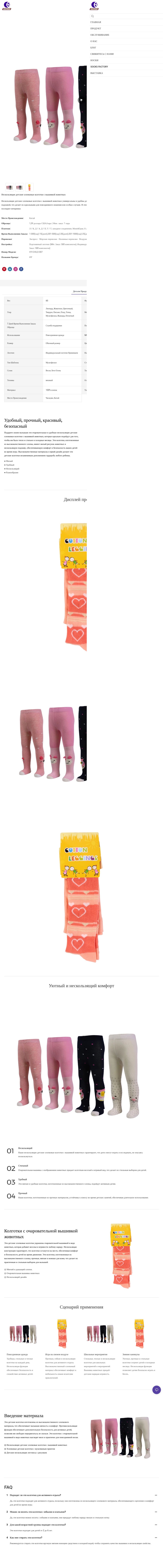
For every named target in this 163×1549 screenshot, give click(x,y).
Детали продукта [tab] (81, 291)
